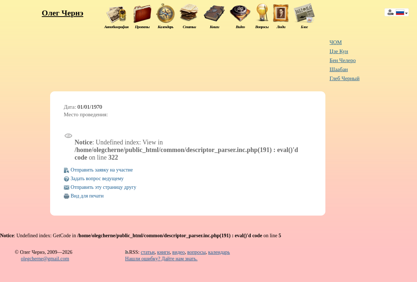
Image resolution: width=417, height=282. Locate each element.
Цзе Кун (339, 51)
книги (163, 252)
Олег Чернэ (62, 12)
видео (178, 252)
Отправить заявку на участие (102, 170)
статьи (147, 252)
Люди (281, 27)
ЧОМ (336, 42)
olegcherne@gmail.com (45, 258)
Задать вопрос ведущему (97, 178)
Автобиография (116, 27)
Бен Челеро (343, 60)
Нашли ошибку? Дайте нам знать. (161, 258)
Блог (304, 27)
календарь (219, 252)
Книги (214, 27)
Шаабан (339, 69)
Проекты (142, 27)
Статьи (189, 27)
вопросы (196, 252)
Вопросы (261, 27)
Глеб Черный (345, 78)
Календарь (165, 27)
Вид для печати (87, 196)
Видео (240, 27)
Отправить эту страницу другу (103, 187)
